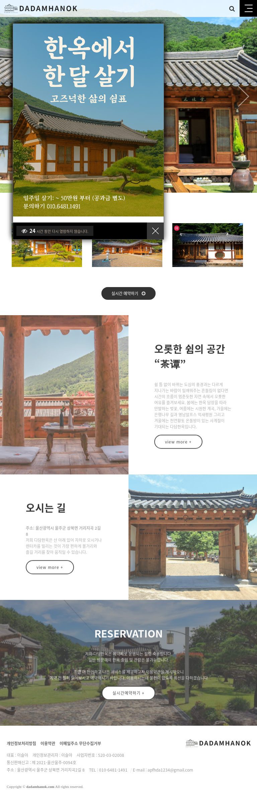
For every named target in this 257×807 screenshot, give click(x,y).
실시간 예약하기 (128, 293)
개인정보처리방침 (21, 743)
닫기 (155, 230)
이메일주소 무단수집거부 (80, 743)
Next (243, 96)
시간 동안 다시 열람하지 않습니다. (54, 231)
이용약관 (47, 743)
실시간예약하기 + (128, 697)
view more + (178, 446)
